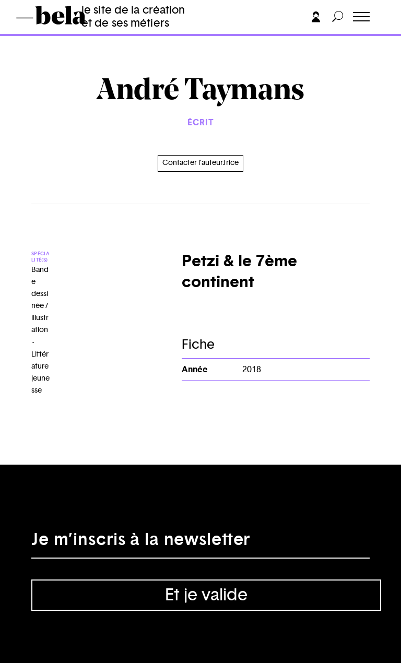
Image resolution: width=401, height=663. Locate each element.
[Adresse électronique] (200, 543)
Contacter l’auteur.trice (200, 163)
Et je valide (206, 595)
